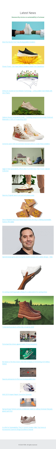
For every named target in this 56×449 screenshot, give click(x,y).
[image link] (28, 30)
